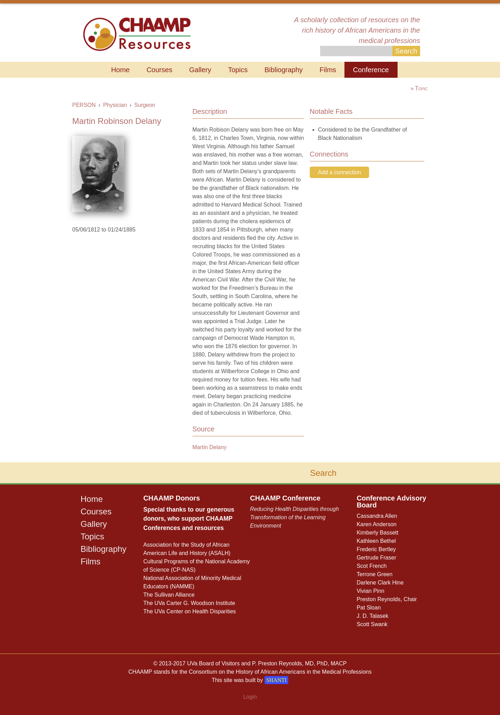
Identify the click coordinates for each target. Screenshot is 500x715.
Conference (371, 70)
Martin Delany (209, 447)
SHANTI (276, 680)
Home (120, 70)
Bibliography (284, 70)
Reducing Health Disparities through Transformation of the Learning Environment (294, 517)
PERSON (84, 105)
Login (250, 697)
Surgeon (145, 105)
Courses (159, 70)
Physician (115, 105)
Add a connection (339, 172)
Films (327, 70)
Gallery (200, 70)
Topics (238, 70)
